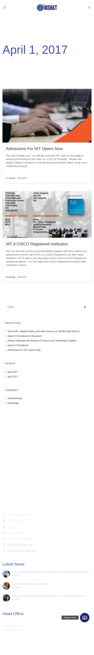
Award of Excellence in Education (24, 336)
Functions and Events (19, 514)
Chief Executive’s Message (22, 550)
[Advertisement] (47, 458)
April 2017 (12, 376)
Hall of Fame (14, 520)
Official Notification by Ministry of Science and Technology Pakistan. (42, 340)
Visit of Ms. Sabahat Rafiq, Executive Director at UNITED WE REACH (43, 331)
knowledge (10, 178)
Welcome (8, 60)
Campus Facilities (16, 532)
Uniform (11, 526)
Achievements (14, 398)
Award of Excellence (18, 345)
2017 (20, 60)
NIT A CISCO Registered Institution (37, 244)
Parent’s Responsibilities (20, 538)
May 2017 (12, 372)
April (29, 60)
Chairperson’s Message (20, 544)
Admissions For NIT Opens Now (34, 148)
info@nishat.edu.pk (13, 629)
